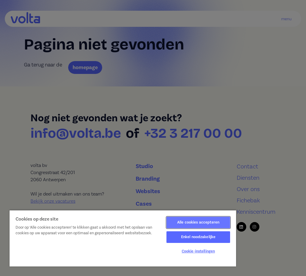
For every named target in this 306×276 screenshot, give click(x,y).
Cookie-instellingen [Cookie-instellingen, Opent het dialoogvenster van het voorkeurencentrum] (198, 251)
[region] (123, 238)
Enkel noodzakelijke (198, 237)
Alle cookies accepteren (198, 222)
